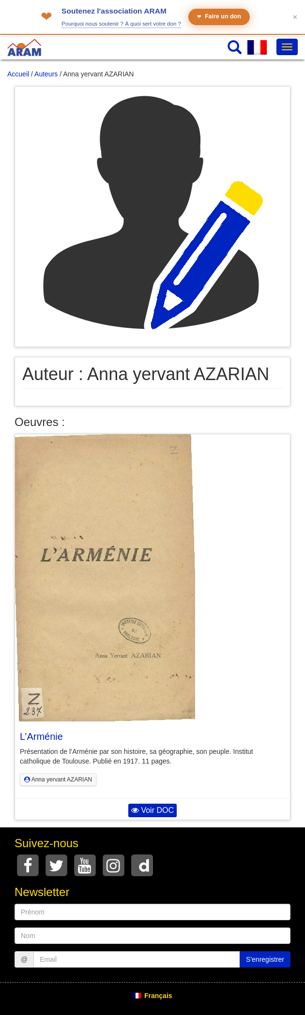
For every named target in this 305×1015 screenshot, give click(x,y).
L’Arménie (41, 736)
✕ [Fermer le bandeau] (295, 17)
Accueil (18, 74)
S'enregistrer (265, 959)
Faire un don (219, 16)
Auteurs (46, 74)
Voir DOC (152, 810)
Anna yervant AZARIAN (58, 779)
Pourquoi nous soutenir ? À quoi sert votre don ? (121, 24)
